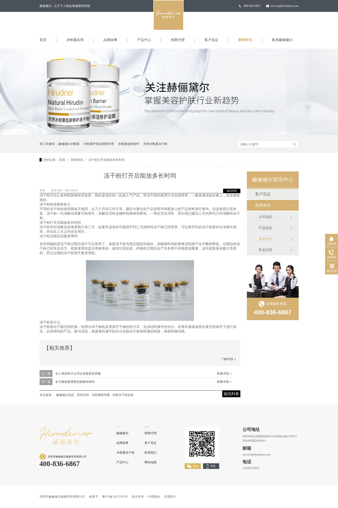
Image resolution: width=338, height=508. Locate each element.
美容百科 (83, 395)
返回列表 (232, 190)
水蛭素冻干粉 (125, 452)
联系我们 (150, 452)
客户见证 (211, 40)
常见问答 (265, 250)
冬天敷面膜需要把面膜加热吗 (75, 381)
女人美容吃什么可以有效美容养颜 (78, 373)
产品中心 (144, 40)
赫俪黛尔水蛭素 (68, 144)
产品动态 (265, 228)
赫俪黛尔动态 (65, 395)
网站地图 (150, 462)
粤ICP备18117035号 (115, 496)
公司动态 (265, 217)
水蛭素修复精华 (128, 144)
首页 (43, 40)
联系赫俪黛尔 (282, 40)
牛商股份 (154, 496)
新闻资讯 (245, 40)
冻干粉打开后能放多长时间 (106, 159)
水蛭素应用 (75, 40)
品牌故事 (110, 40)
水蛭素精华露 (101, 395)
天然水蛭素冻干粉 (155, 144)
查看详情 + (224, 373)
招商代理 (178, 40)
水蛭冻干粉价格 (122, 395)
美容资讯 (265, 239)
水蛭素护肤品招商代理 (99, 144)
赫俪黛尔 (122, 433)
